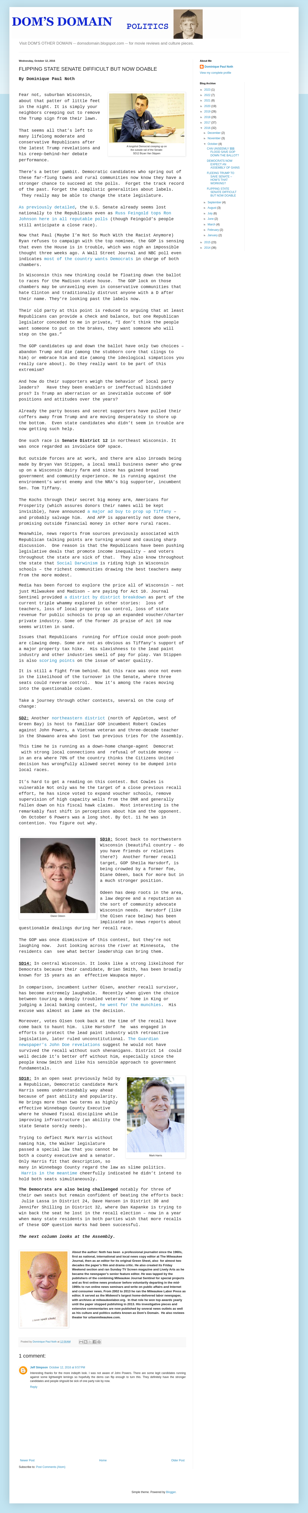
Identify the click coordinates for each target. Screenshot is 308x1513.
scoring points (57, 660)
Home (103, 1460)
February (214, 230)
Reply (33, 1387)
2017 (207, 122)
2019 (207, 111)
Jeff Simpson (39, 1367)
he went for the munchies (130, 1005)
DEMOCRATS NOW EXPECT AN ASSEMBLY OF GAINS (223, 164)
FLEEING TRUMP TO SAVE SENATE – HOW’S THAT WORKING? (220, 178)
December (214, 133)
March (212, 224)
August (212, 207)
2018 (207, 117)
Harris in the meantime (50, 1173)
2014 (207, 247)
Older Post (178, 1460)
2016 (207, 128)
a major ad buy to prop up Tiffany (129, 511)
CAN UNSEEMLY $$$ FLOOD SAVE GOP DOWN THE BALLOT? (223, 152)
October (213, 144)
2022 (207, 95)
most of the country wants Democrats (88, 259)
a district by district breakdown (105, 597)
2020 (207, 106)
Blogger (171, 1492)
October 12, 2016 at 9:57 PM (67, 1367)
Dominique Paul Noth (219, 66)
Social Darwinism (77, 563)
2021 (207, 100)
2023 (207, 89)
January (213, 235)
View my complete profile (215, 72)
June (211, 218)
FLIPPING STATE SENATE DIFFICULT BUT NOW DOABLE (222, 192)
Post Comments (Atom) (50, 1467)
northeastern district (78, 718)
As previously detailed (47, 207)
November (214, 138)
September (215, 202)
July (210, 213)
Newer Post (27, 1460)
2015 (207, 242)
